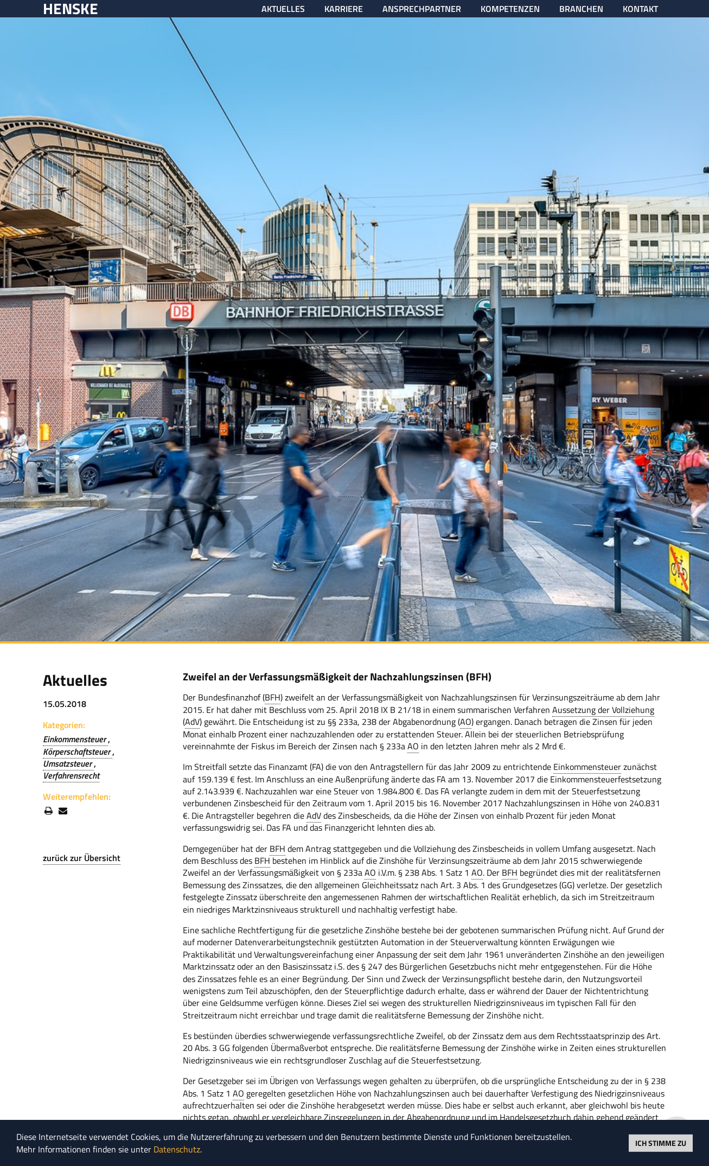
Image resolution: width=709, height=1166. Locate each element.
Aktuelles (283, 8)
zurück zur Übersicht (81, 857)
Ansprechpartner (421, 8)
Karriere (343, 8)
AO (465, 721)
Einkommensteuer (75, 739)
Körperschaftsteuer (77, 751)
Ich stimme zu (660, 1142)
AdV (192, 721)
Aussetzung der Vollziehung (603, 709)
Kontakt (640, 8)
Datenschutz (177, 1149)
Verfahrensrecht (71, 775)
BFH (272, 697)
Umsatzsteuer (68, 763)
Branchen (581, 8)
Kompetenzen (510, 8)
